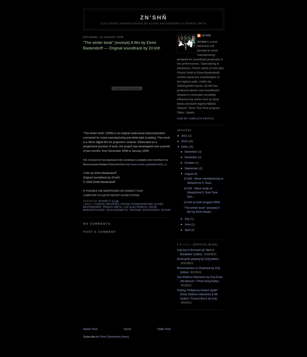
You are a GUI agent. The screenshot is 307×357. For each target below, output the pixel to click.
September (192, 168)
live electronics (135, 207)
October (190, 162)
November (191, 157)
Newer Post (90, 329)
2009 (184, 146)
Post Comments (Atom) (114, 336)
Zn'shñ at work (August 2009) (202, 202)
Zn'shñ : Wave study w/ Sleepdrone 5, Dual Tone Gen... (200, 192)
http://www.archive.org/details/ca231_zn (146, 164)
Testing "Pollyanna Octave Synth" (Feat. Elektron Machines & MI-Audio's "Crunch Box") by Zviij (197, 294)
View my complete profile (195, 118)
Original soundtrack (145, 210)
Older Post (164, 329)
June (188, 224)
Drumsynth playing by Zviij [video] (197, 258)
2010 (184, 141)
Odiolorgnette (117, 210)
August (189, 173)
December (191, 151)
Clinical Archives (106, 204)
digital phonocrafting (137, 204)
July (187, 218)
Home (127, 329)
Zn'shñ (153, 17)
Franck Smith (112, 207)
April (188, 229)
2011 (184, 135)
